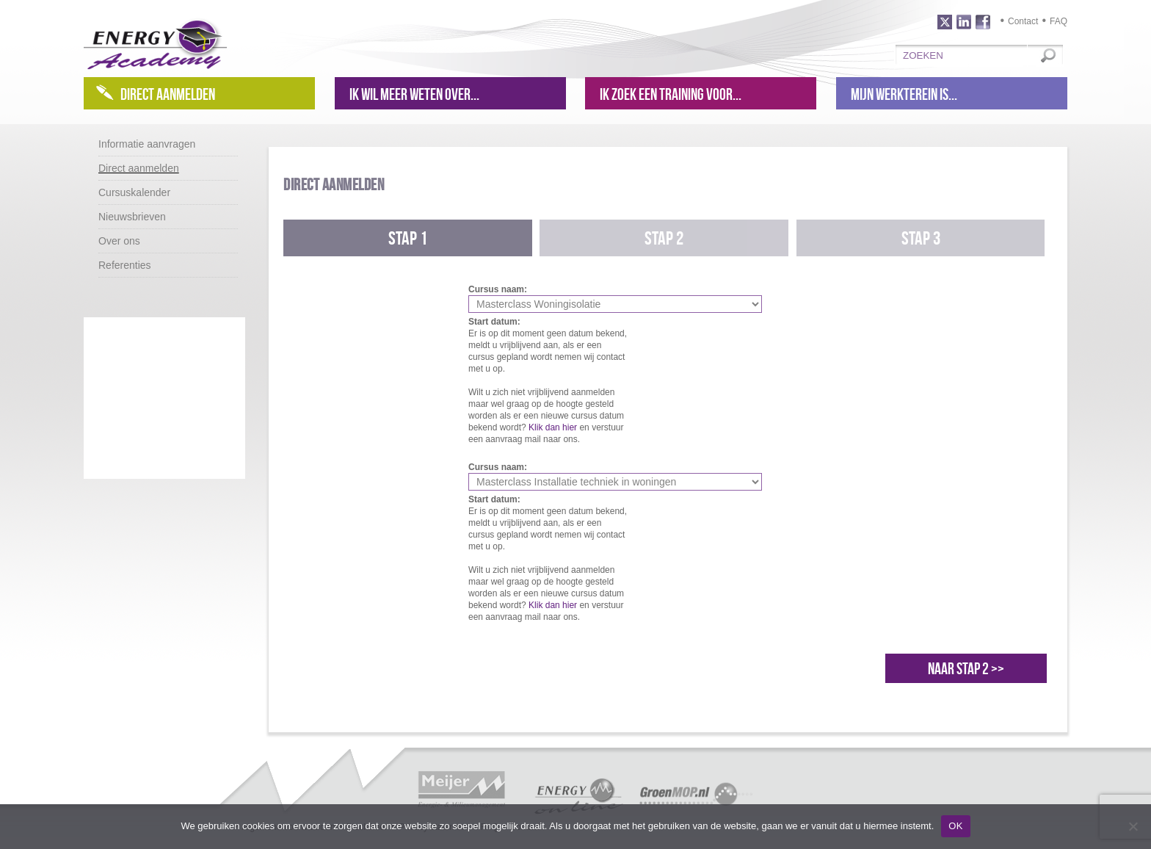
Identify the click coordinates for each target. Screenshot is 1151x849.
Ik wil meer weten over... (414, 94)
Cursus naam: (497, 289)
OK (955, 825)
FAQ (1058, 21)
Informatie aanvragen (146, 144)
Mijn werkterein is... (904, 94)
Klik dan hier (553, 427)
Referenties (124, 265)
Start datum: (494, 322)
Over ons (119, 241)
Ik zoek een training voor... (670, 94)
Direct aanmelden (167, 94)
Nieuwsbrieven (132, 217)
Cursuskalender (134, 192)
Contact (1023, 21)
